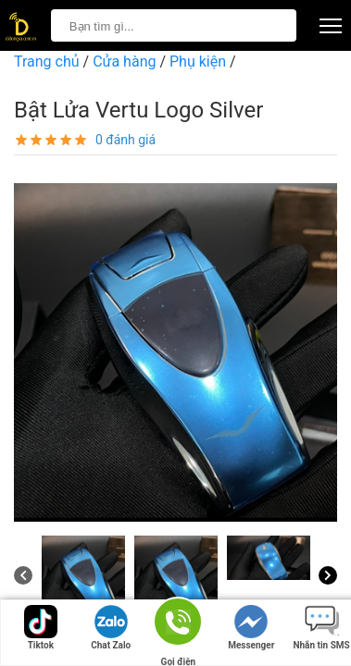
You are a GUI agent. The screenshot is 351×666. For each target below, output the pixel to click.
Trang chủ (47, 61)
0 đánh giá (125, 139)
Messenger (251, 627)
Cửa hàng (124, 61)
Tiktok (40, 627)
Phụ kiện (197, 61)
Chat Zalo (111, 627)
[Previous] (23, 575)
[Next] (328, 575)
